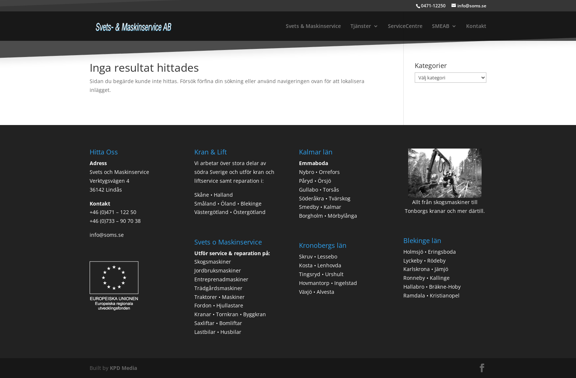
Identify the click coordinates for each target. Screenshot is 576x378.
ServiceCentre (405, 26)
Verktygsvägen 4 (109, 180)
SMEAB (440, 26)
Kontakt (476, 26)
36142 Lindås (106, 189)
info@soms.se (107, 234)
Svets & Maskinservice (313, 26)
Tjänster (360, 26)
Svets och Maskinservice (119, 171)
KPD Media (123, 367)
